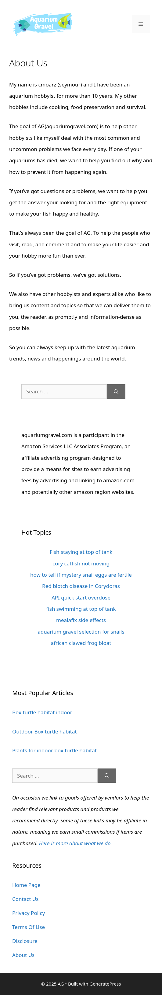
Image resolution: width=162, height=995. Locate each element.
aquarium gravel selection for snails (81, 631)
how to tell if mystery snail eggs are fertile (81, 574)
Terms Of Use (28, 926)
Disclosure (25, 940)
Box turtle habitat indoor (42, 712)
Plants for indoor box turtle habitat (54, 750)
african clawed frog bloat (81, 642)
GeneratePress (105, 984)
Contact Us (25, 898)
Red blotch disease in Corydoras (81, 585)
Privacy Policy (28, 912)
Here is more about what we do (75, 843)
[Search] (116, 391)
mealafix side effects (81, 620)
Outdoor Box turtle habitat (44, 731)
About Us (23, 954)
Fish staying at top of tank (81, 551)
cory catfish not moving (81, 563)
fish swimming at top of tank (81, 608)
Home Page (26, 884)
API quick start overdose (81, 597)
